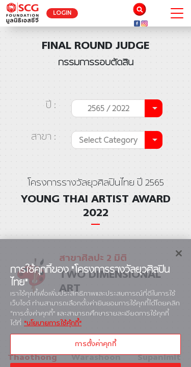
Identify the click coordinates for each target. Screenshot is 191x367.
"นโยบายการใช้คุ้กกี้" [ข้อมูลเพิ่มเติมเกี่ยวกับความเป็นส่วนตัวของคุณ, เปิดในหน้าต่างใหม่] (52, 329)
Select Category (108, 140)
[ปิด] (179, 259)
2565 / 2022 (108, 108)
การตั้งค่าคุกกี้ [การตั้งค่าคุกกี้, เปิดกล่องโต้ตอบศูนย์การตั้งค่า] (95, 350)
